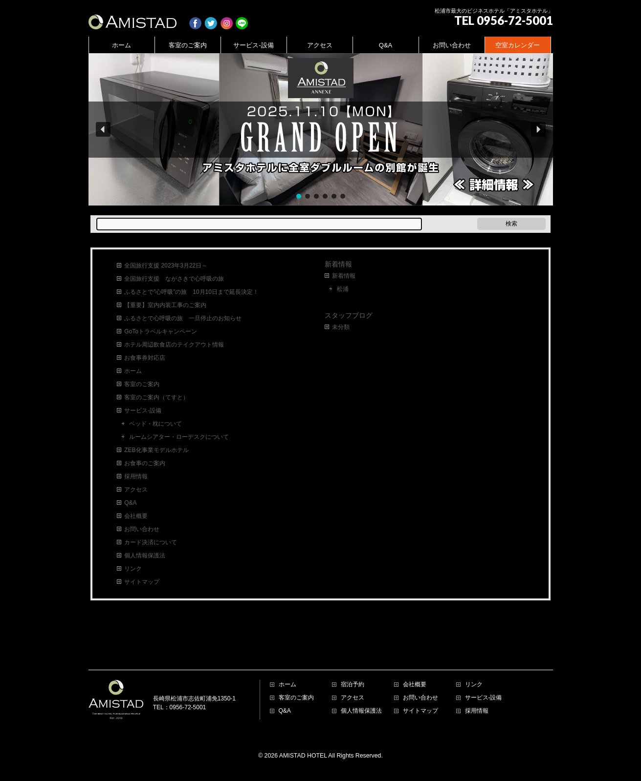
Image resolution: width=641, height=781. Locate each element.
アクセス (136, 489)
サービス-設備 (142, 410)
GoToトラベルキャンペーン (160, 331)
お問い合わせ (141, 529)
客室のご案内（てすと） (156, 397)
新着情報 (338, 264)
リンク (133, 568)
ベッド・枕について (155, 423)
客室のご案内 (141, 384)
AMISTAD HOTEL (303, 710)
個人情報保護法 (144, 555)
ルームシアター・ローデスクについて (179, 436)
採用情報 (136, 476)
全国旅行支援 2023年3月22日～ (165, 265)
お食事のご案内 (144, 463)
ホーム (133, 371)
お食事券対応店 (144, 357)
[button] (320, 129)
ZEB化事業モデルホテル (156, 450)
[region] (320, 129)
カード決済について (150, 542)
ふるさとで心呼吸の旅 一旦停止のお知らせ (183, 318)
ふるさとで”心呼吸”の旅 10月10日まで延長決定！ (191, 291)
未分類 (341, 327)
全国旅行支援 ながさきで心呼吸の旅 (174, 278)
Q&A (130, 502)
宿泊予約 (352, 640)
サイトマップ (141, 581)
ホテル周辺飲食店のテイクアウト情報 (174, 344)
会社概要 (136, 516)
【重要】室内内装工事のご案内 (165, 305)
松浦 (343, 289)
